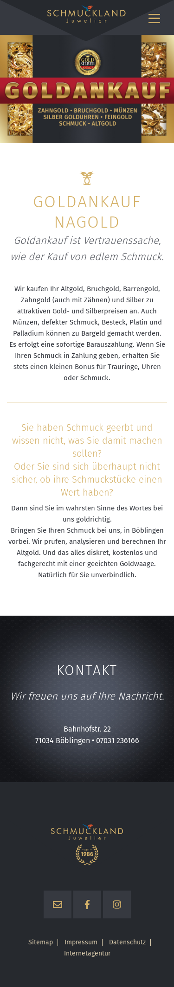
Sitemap (40, 942)
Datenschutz (127, 942)
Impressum (80, 942)
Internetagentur (87, 953)
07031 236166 (117, 740)
